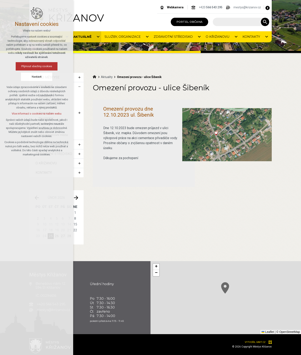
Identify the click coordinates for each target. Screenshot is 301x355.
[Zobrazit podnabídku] (79, 77)
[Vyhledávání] (265, 22)
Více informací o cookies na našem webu (29, 113)
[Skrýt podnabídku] (79, 86)
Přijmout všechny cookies (28, 66)
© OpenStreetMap (288, 332)
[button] (156, 267)
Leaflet (267, 332)
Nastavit (28, 76)
